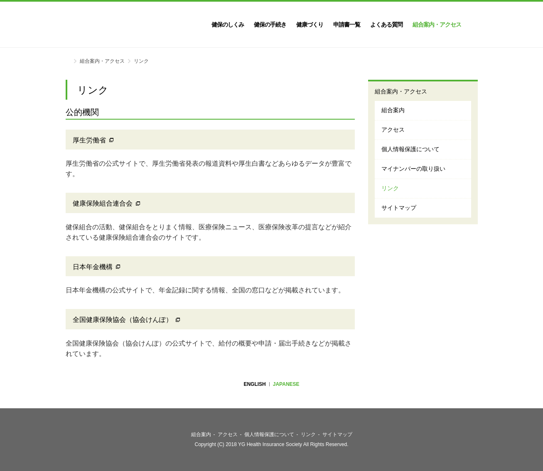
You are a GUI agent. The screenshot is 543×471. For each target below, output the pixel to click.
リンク (390, 188)
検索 (474, 24)
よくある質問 (386, 24)
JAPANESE (286, 384)
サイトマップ (398, 207)
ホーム (68, 60)
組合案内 (393, 110)
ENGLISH (254, 384)
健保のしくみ (227, 24)
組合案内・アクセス (437, 24)
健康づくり (309, 24)
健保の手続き (270, 24)
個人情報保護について (410, 149)
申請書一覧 (346, 24)
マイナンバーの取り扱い (413, 168)
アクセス (393, 129)
